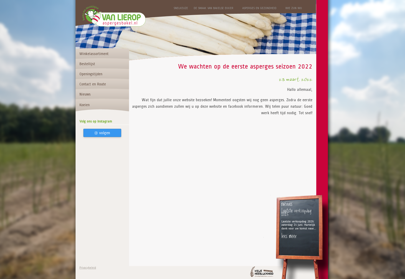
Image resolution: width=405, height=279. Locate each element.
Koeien (84, 105)
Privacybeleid (87, 267)
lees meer (289, 235)
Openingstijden (90, 74)
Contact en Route (92, 84)
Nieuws (85, 94)
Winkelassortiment (94, 54)
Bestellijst (87, 64)
